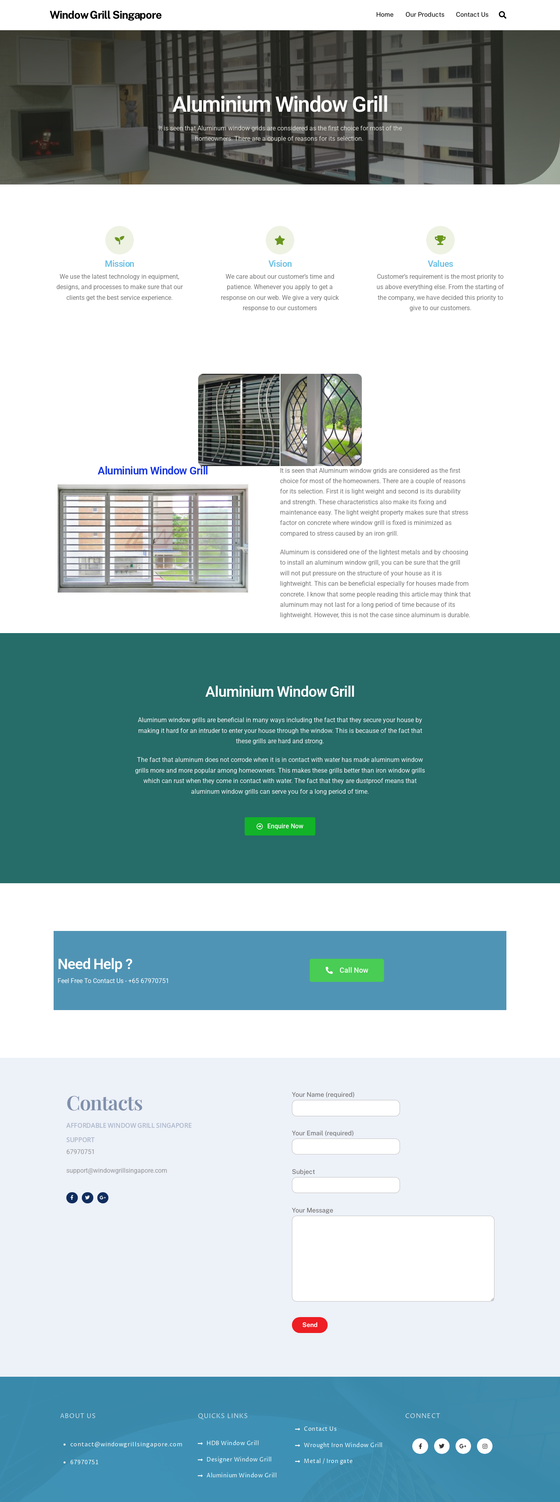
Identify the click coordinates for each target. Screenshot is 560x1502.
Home (385, 14)
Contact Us (472, 14)
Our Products (425, 14)
